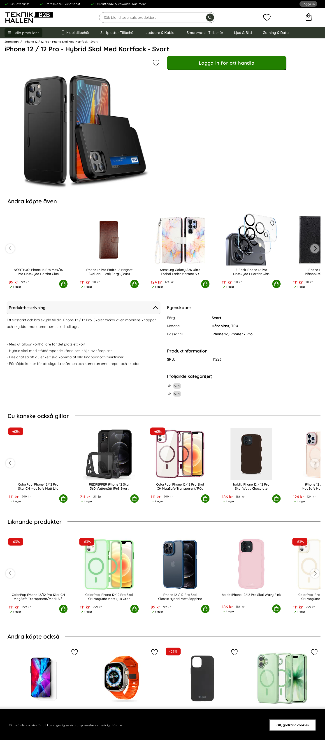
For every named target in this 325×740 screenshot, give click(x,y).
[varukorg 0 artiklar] (308, 17)
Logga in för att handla (226, 63)
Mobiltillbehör (75, 32)
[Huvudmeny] (23, 32)
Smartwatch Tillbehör (205, 32)
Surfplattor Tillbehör (117, 32)
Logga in (308, 4)
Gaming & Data (276, 32)
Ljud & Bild (243, 32)
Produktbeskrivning (83, 307)
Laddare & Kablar (161, 32)
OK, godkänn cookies (292, 725)
